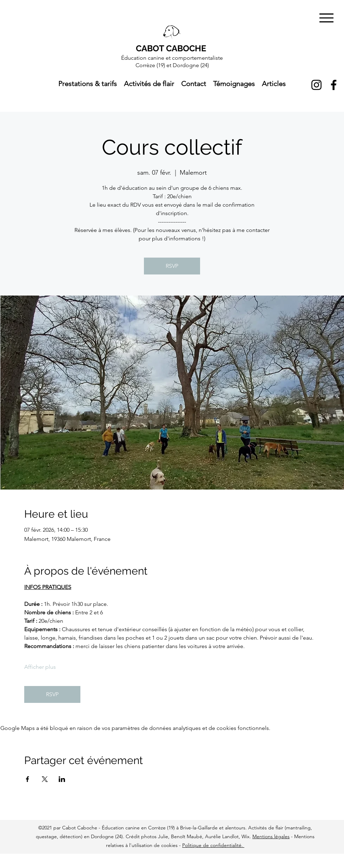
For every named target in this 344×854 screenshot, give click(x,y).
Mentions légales (271, 836)
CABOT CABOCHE (171, 48)
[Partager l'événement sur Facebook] (27, 779)
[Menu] (326, 17)
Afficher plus (40, 667)
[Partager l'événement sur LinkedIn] (62, 779)
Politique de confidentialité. (213, 845)
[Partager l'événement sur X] (44, 779)
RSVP (172, 266)
